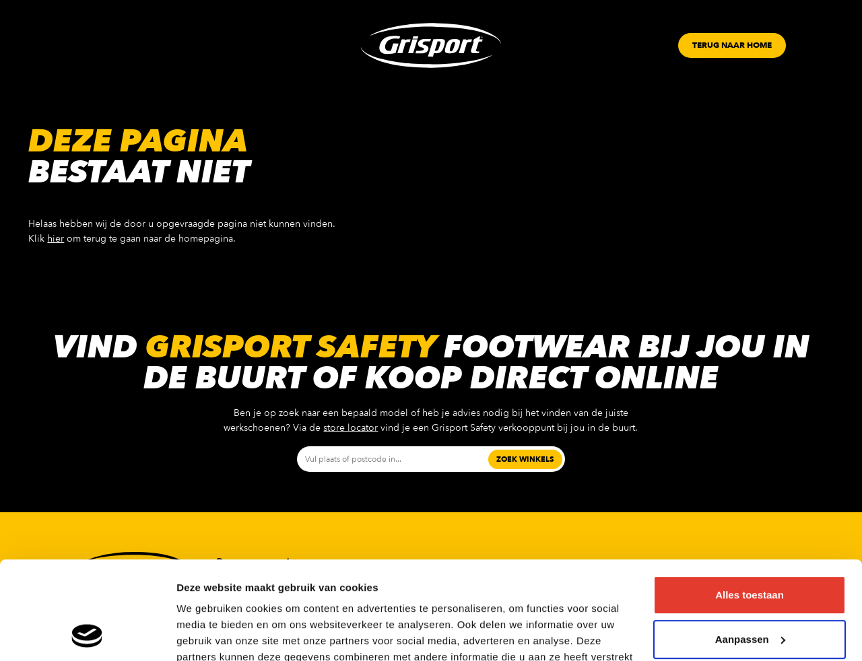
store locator (350, 427)
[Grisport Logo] (431, 45)
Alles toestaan (749, 503)
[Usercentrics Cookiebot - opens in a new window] (87, 635)
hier (55, 238)
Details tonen (208, 634)
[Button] (732, 45)
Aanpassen (750, 547)
